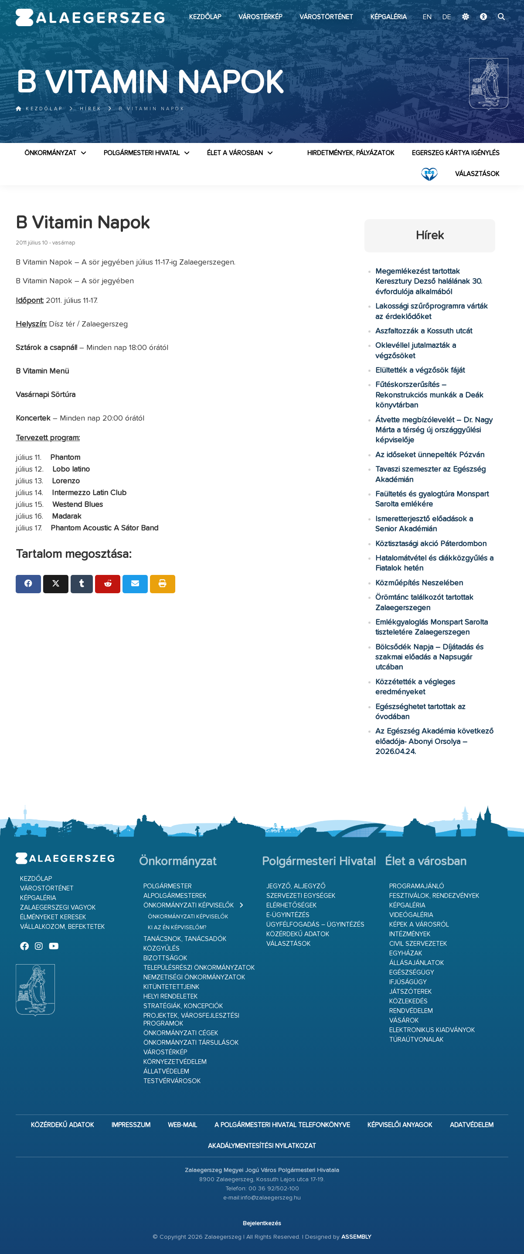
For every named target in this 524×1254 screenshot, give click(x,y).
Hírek (91, 108)
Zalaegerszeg (90, 17)
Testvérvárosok (172, 1081)
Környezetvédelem (175, 1062)
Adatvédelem (471, 1125)
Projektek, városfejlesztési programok (191, 1020)
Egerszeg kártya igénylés (456, 153)
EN (427, 17)
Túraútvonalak (416, 1040)
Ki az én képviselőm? (177, 928)
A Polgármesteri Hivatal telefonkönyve (282, 1125)
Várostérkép (260, 17)
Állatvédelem (166, 1071)
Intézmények (410, 934)
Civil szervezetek (418, 944)
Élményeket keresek (53, 917)
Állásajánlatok (416, 963)
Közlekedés (408, 1001)
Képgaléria (389, 17)
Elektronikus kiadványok (432, 1030)
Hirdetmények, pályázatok (351, 153)
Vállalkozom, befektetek (62, 927)
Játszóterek (410, 992)
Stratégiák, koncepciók (183, 1006)
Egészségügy (411, 972)
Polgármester (167, 886)
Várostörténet (326, 17)
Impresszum (131, 1125)
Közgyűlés (161, 948)
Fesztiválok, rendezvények (434, 896)
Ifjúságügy (408, 982)
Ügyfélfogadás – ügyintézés (315, 924)
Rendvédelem (411, 1011)
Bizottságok (165, 958)
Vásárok (404, 1020)
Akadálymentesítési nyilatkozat (262, 1146)
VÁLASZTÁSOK (477, 174)
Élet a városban (235, 153)
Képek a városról (419, 924)
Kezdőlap (205, 17)
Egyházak (405, 953)
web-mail (182, 1125)
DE (446, 17)
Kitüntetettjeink (171, 987)
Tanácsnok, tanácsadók (185, 939)
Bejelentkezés (262, 1223)
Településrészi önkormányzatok (199, 968)
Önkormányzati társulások (191, 1043)
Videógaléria (411, 915)
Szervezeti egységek (301, 896)
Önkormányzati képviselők (188, 905)
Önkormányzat (50, 153)
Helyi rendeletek (170, 996)
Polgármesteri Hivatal (142, 153)
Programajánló (416, 886)
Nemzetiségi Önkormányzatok (194, 977)
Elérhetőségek (291, 905)
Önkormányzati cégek (180, 1033)
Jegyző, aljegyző (296, 886)
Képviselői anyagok (399, 1125)
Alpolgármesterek (175, 896)
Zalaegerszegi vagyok (58, 907)
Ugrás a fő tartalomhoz (486, 4)
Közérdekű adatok (298, 934)
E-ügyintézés (288, 915)
